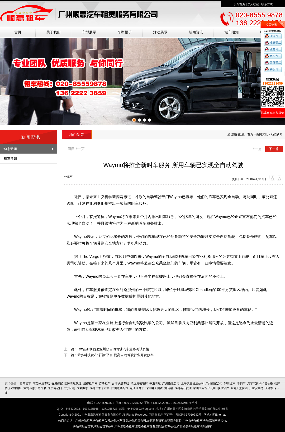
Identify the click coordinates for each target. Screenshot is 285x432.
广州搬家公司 (214, 383)
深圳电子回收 (154, 388)
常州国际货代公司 (204, 388)
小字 (280, 178)
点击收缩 (271, 24)
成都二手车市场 (99, 388)
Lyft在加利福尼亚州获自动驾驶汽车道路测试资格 (113, 349)
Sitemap (221, 414)
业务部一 (275, 36)
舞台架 (168, 388)
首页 (17, 32)
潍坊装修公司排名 (35, 388)
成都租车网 (90, 383)
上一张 (3, 81)
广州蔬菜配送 (119, 388)
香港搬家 (57, 383)
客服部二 (275, 62)
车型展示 (89, 32)
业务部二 (275, 42)
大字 (273, 178)
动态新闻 (10, 149)
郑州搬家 (229, 383)
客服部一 (275, 56)
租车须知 (231, 32)
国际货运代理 (72, 383)
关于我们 (53, 32)
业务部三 (275, 49)
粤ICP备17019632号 (188, 414)
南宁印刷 (69, 388)
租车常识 (10, 158)
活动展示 (160, 32)
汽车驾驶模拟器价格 (260, 383)
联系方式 (267, 4)
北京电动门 (55, 388)
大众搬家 (82, 388)
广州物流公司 (170, 383)
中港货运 (155, 383)
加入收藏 (253, 4)
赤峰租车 (104, 383)
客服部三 (275, 69)
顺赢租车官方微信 (272, 112)
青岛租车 (25, 383)
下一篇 (274, 149)
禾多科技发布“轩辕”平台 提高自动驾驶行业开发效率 (115, 355)
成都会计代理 (183, 388)
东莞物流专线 (41, 383)
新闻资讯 (196, 32)
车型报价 (125, 32)
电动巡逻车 (137, 388)
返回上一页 (76, 149)
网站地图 (209, 414)
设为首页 (239, 4)
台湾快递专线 (120, 383)
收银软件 (223, 388)
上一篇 (256, 149)
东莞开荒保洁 (239, 388)
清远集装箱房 (139, 383)
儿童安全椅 (256, 388)
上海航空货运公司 (192, 383)
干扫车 (241, 383)
